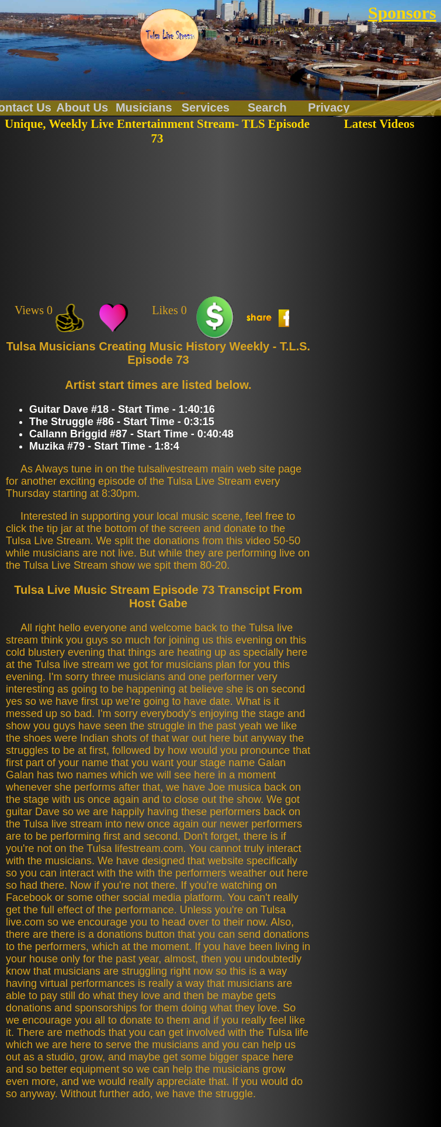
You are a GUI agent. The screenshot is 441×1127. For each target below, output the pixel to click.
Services (206, 107)
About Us (82, 107)
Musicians (144, 107)
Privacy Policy (328, 107)
